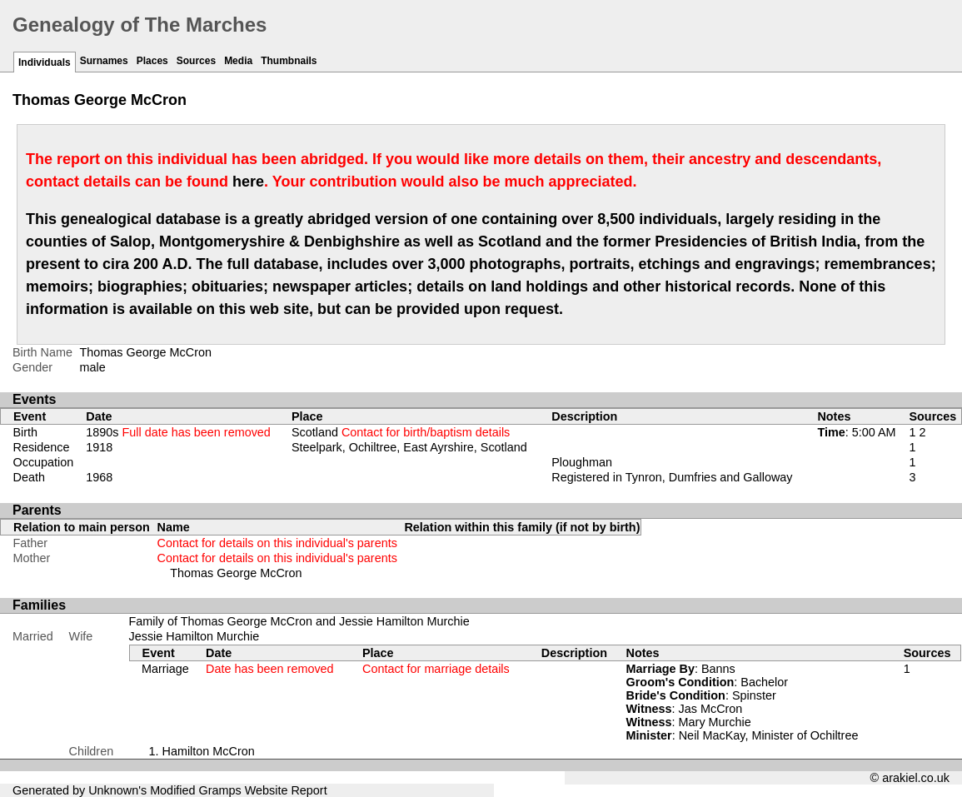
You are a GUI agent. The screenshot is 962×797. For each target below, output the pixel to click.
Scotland (401, 432)
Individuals (44, 62)
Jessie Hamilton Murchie (194, 636)
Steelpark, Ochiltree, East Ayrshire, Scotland (409, 447)
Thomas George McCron (236, 573)
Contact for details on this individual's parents (277, 543)
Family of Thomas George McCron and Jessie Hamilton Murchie (299, 621)
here (248, 181)
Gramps (220, 790)
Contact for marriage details (436, 668)
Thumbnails (289, 61)
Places (152, 61)
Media (238, 61)
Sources (196, 61)
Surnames (104, 61)
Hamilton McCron (208, 751)
